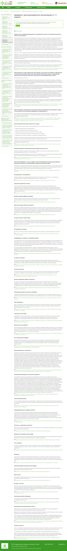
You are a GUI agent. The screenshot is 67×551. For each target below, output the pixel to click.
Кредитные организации (6, 122)
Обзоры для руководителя (15, 11)
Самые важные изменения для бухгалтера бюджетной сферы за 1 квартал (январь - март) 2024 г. (7, 86)
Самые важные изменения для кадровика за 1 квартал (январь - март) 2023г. (7, 74)
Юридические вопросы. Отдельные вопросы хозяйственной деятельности (6, 119)
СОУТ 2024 (35, 548)
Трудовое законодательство (6, 46)
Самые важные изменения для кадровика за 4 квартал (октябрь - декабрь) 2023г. (7, 56)
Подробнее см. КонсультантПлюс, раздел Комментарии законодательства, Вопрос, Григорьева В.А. (33, 430)
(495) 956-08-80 (21, 2)
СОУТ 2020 (22, 548)
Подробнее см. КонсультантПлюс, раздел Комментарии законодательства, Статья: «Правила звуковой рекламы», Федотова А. (37, 439)
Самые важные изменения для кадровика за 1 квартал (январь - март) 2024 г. (7, 51)
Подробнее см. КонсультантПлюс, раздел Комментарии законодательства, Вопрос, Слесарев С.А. (32, 471)
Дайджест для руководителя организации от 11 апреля (7, 41)
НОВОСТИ (9, 7)
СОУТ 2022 (31, 548)
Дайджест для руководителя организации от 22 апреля (7, 36)
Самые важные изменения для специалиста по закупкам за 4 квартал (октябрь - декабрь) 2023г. (7, 142)
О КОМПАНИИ (17, 7)
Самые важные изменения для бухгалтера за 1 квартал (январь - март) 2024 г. (7, 92)
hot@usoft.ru (61, 544)
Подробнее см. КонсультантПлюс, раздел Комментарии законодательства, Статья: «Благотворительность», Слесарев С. (36, 462)
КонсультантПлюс (28, 7)
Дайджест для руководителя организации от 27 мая (6, 27)
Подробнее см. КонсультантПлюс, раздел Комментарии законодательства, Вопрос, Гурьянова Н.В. (32, 480)
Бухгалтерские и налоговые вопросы (6, 81)
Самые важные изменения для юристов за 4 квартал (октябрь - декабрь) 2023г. (7, 136)
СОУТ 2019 (18, 548)
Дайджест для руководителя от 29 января (6, 18)
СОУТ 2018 (13, 548)
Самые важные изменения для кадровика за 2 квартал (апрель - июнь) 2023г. (7, 68)
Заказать (17, 25)
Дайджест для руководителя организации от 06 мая (6, 32)
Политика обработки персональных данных (19, 546)
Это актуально (6, 11)
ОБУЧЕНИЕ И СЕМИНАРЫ (41, 7)
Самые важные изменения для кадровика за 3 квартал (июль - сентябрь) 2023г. (7, 62)
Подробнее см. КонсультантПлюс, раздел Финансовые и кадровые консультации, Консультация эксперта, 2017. (35, 180)
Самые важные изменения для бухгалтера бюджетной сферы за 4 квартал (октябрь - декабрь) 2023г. (7, 99)
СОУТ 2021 (26, 548)
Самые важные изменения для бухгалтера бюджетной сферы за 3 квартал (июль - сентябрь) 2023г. (7, 111)
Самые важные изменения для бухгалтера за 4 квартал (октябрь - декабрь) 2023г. (7, 105)
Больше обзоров (5, 44)
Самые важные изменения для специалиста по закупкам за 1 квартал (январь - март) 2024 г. (7, 131)
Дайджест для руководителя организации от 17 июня (6, 22)
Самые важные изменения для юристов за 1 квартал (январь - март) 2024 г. (7, 126)
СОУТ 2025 (39, 548)
